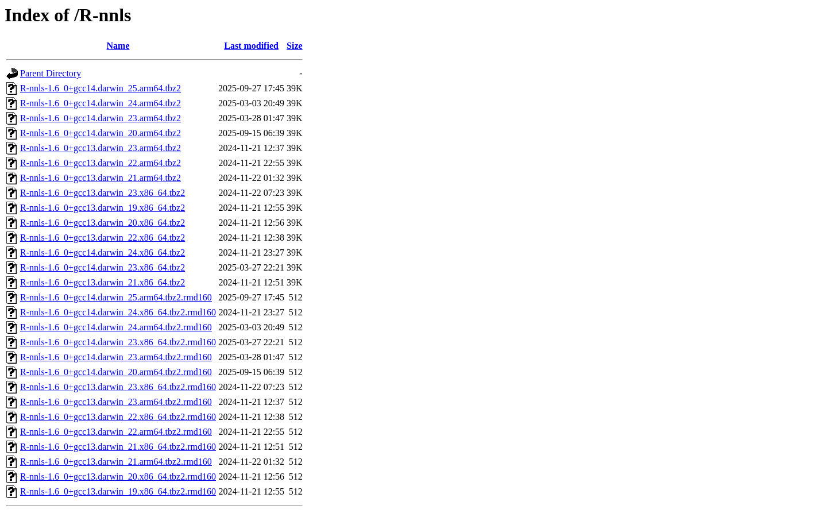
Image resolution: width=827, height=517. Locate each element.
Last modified (251, 46)
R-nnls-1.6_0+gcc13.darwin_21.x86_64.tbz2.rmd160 (118, 447)
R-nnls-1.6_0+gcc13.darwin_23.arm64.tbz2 (100, 148)
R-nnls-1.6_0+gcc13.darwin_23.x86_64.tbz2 (102, 193)
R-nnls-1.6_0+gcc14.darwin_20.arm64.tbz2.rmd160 (116, 372)
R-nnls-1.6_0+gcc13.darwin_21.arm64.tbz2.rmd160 (116, 461)
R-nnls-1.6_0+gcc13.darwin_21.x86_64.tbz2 (102, 282)
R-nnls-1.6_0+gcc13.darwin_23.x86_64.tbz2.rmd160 (118, 387)
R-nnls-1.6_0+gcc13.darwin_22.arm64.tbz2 (100, 163)
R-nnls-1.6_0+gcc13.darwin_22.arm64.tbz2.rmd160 (116, 432)
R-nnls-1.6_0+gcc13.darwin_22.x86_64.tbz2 (102, 237)
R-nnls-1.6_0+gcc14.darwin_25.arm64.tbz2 (100, 88)
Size (295, 46)
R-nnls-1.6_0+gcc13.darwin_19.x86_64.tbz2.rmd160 (118, 491)
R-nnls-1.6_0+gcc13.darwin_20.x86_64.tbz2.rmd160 (118, 476)
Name (118, 46)
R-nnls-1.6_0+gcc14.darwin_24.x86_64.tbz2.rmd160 (118, 312)
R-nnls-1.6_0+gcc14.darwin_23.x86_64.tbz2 (102, 267)
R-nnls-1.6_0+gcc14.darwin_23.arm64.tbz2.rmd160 (116, 357)
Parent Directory (50, 73)
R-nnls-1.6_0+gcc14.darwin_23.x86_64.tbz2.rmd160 (118, 342)
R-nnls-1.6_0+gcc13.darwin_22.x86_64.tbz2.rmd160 (118, 417)
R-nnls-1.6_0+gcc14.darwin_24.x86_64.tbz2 (102, 252)
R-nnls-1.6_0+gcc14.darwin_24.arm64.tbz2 (100, 103)
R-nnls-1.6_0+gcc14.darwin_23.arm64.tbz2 (100, 118)
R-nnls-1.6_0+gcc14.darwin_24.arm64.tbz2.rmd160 (116, 327)
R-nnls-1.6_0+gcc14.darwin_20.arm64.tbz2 (100, 133)
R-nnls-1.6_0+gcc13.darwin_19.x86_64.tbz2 (102, 208)
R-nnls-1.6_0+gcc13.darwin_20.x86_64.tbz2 (102, 222)
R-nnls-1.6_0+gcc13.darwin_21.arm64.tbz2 (100, 178)
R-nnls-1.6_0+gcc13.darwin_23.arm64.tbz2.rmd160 (116, 402)
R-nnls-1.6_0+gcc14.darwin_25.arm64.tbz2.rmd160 (116, 297)
